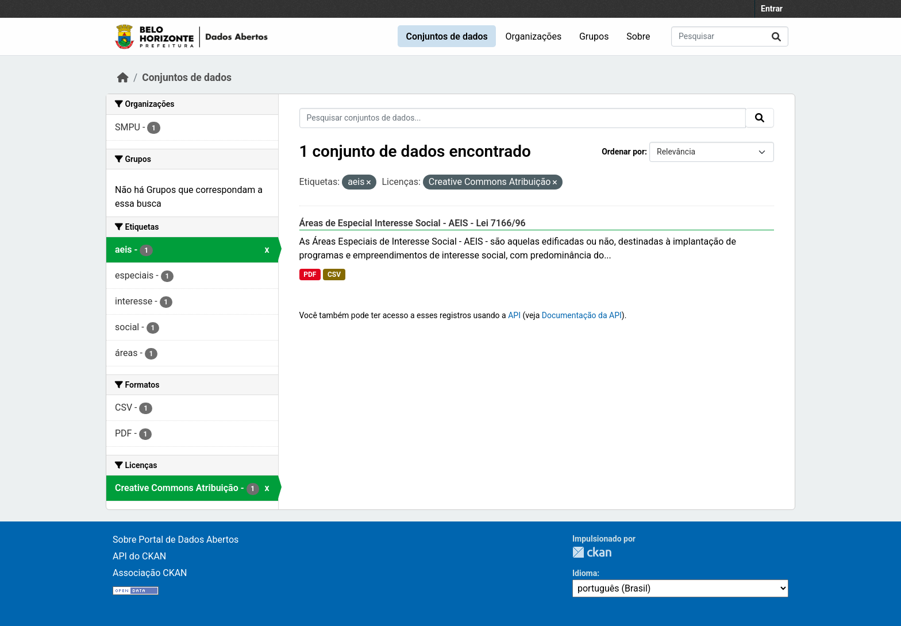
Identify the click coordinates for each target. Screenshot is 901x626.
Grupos (594, 36)
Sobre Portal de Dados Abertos (175, 539)
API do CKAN (139, 556)
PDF (309, 275)
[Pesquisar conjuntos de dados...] (729, 36)
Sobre (638, 36)
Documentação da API (582, 315)
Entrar (772, 8)
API (514, 315)
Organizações (534, 36)
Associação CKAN (150, 572)
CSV (334, 275)
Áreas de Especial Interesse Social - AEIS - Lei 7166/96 (412, 223)
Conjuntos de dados (446, 36)
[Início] (123, 77)
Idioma (584, 573)
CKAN (591, 552)
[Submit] (776, 36)
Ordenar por (623, 151)
